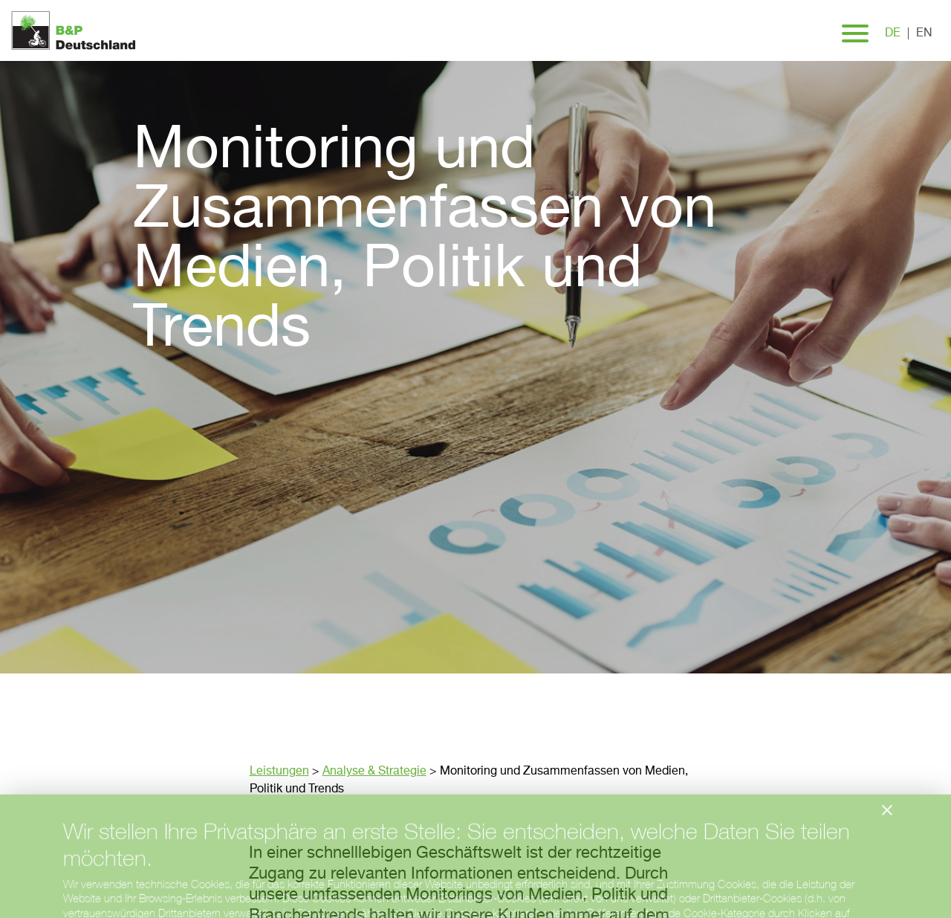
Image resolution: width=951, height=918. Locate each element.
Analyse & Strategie (374, 772)
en (924, 33)
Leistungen (279, 772)
